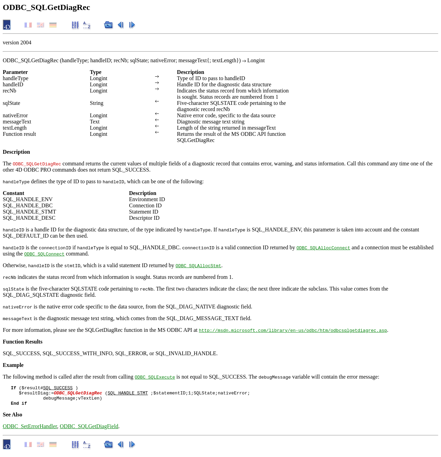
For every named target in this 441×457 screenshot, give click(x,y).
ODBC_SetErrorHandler (30, 430)
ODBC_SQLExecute (155, 377)
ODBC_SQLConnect (44, 254)
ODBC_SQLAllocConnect (323, 247)
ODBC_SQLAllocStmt (199, 265)
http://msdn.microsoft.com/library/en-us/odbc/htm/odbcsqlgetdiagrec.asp (293, 330)
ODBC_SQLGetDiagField (89, 430)
